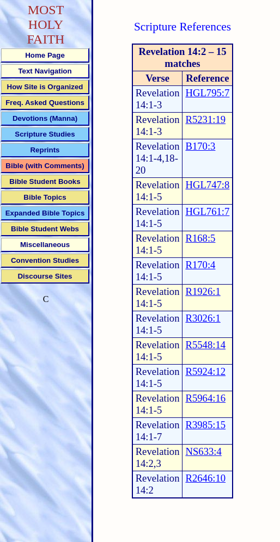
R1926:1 (202, 291)
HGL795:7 (207, 92)
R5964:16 (205, 398)
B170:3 (200, 146)
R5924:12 (205, 371)
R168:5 (200, 238)
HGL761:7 (207, 211)
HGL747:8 (207, 184)
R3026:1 (202, 318)
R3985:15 (205, 424)
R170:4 (200, 264)
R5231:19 (205, 119)
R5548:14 (205, 344)
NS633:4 (203, 451)
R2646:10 (205, 478)
